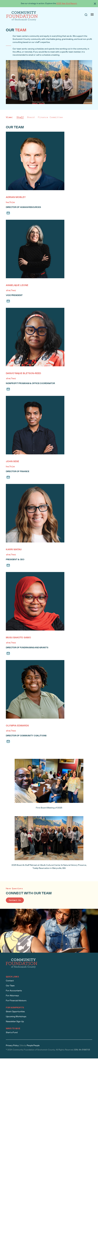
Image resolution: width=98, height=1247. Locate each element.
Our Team (10, 986)
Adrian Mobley (16, 197)
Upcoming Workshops (16, 1017)
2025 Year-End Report (66, 3)
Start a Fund (12, 1033)
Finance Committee (50, 117)
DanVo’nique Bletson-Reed (23, 373)
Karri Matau (14, 549)
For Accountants (14, 991)
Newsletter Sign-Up (15, 1022)
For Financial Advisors (16, 1001)
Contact (10, 981)
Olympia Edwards (17, 726)
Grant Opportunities (15, 1012)
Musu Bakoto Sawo (18, 638)
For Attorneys (12, 996)
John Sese (12, 461)
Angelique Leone (17, 285)
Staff (20, 117)
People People (33, 1046)
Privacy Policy (12, 1046)
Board (31, 117)
